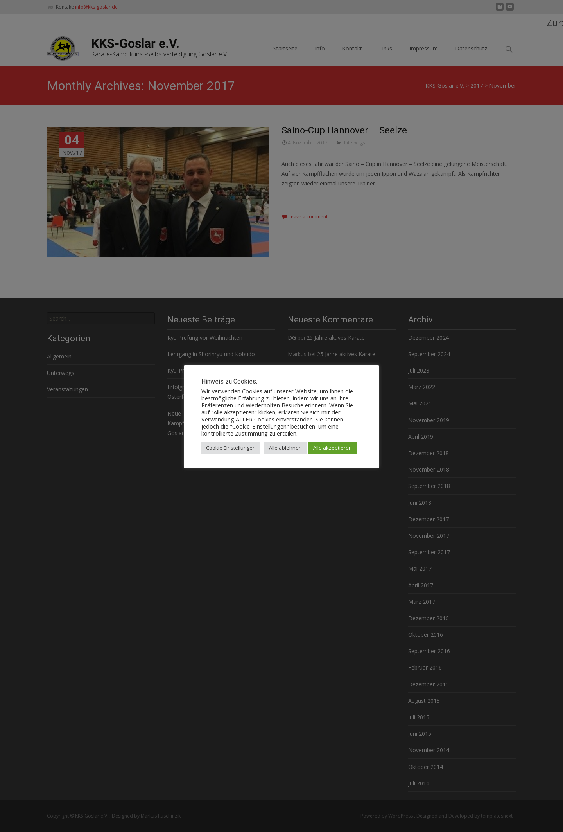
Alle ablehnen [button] (285, 447)
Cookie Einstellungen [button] (231, 447)
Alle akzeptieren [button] (332, 447)
